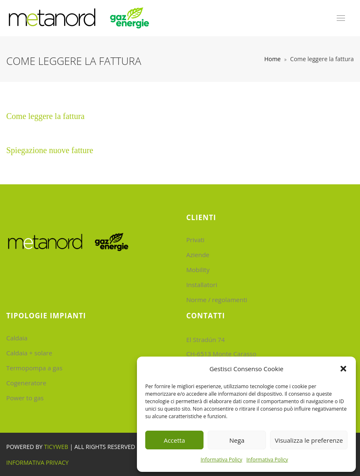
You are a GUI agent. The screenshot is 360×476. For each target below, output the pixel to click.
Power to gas (25, 398)
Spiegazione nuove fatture (49, 150)
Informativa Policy (221, 459)
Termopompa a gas (34, 368)
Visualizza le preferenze (309, 440)
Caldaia (16, 338)
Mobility (198, 269)
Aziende (198, 254)
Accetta (174, 440)
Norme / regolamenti (217, 299)
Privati (195, 240)
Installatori (201, 284)
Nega (236, 440)
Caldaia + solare (29, 353)
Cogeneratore (26, 383)
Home (272, 59)
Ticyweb (56, 447)
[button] (343, 368)
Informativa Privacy (37, 462)
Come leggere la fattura (45, 116)
